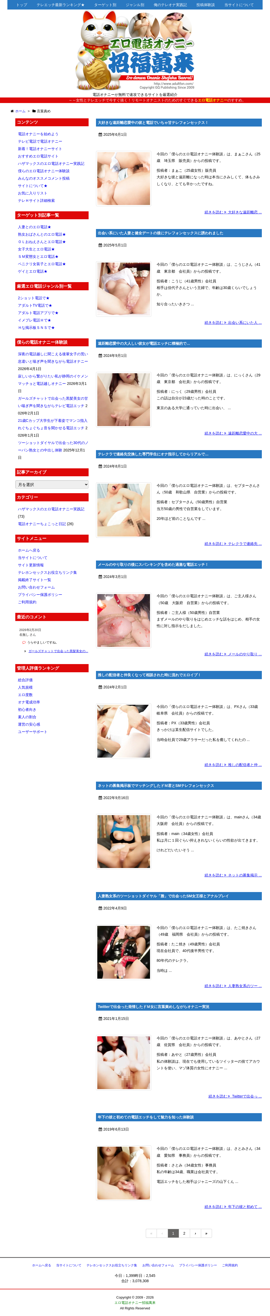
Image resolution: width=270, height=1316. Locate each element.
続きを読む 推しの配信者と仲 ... (233, 765)
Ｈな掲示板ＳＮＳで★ (36, 327)
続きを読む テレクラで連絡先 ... (233, 544)
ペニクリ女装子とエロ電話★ (42, 264)
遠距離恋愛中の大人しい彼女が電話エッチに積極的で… (144, 343)
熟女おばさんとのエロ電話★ (42, 234)
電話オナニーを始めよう (38, 134)
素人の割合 (27, 717)
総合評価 (25, 680)
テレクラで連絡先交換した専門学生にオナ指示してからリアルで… (153, 454)
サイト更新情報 (31, 565)
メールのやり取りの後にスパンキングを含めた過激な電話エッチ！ (153, 564)
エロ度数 (25, 695)
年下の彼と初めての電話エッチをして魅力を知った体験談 (146, 1117)
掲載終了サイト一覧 (34, 580)
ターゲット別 (105, 5)
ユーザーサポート (32, 732)
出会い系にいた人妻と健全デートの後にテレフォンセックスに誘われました (160, 233)
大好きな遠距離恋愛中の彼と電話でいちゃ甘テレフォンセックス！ (153, 122)
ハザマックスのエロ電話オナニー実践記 (51, 163)
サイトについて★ (32, 186)
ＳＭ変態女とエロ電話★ (38, 256)
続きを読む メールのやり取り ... (233, 654)
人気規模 (25, 687)
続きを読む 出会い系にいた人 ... (233, 322)
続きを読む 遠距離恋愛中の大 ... (233, 433)
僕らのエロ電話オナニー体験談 (44, 171)
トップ (21, 5)
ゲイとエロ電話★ (32, 271)
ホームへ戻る (29, 550)
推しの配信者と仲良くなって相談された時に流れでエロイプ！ (149, 675)
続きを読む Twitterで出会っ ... (235, 1096)
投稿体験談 (205, 5)
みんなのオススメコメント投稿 (44, 178)
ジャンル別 (135, 5)
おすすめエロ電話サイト (38, 156)
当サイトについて (239, 5)
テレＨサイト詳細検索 (36, 200)
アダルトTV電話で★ (35, 305)
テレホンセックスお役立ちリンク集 (47, 572)
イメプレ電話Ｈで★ (34, 320)
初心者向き (27, 709)
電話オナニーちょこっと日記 (42, 524)
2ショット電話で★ (34, 298)
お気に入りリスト (32, 193)
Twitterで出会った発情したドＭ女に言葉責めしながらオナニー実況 (153, 1007)
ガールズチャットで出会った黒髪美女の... (58, 651)
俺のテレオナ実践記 (170, 5)
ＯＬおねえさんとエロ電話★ (42, 242)
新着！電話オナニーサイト (40, 149)
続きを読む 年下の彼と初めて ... (233, 1207)
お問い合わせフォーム (36, 587)
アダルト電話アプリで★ (38, 313)
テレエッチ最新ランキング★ (61, 5)
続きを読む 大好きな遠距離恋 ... (233, 212)
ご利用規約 (27, 602)
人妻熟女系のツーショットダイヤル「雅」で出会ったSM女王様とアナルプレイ (163, 896)
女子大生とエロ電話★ (36, 249)
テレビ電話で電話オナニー (40, 141)
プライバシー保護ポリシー (40, 594)
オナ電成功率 (29, 702)
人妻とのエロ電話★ (34, 227)
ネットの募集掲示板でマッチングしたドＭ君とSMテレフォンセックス (156, 785)
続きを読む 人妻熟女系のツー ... (233, 986)
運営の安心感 (29, 724)
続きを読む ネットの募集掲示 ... (233, 875)
